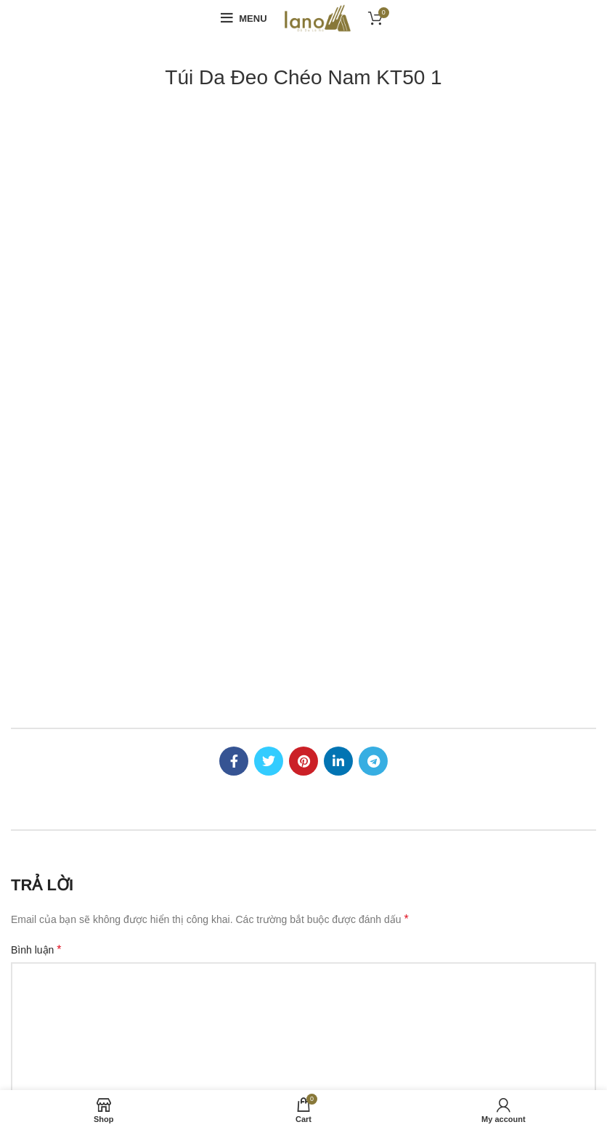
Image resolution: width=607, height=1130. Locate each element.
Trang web (435, 547)
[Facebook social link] (233, 192)
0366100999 (76, 791)
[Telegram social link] (373, 192)
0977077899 (142, 791)
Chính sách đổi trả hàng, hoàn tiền (392, 783)
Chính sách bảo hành (362, 809)
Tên (23, 546)
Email (227, 546)
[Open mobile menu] (243, 18)
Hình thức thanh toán (362, 733)
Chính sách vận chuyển (367, 758)
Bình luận (36, 381)
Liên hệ (331, 834)
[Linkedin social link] (338, 192)
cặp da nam (221, 1070)
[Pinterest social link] (303, 192)
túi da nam (521, 1057)
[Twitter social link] (268, 192)
